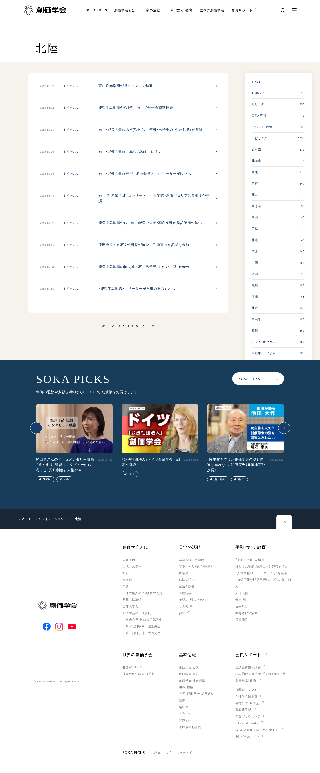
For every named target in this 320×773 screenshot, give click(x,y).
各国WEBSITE (132, 667)
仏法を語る (187, 586)
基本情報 (187, 654)
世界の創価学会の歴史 (138, 674)
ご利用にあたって (179, 752)
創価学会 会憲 (189, 667)
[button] (36, 428)
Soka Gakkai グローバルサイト (256, 730)
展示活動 (241, 606)
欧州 (131, 474)
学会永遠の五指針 (191, 560)
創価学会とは (124, 16)
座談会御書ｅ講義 (248, 667)
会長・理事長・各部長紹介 (196, 694)
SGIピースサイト (247, 736)
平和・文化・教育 (179, 16)
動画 (241, 479)
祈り (125, 573)
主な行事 (185, 593)
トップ (19, 519)
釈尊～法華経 (132, 600)
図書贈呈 (241, 620)
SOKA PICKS (96, 16)
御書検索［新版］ (246, 680)
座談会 (183, 573)
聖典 (125, 586)
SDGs (46, 479)
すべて (256, 81)
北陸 (78, 519)
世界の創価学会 (212, 16)
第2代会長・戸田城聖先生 (143, 626)
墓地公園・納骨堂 (247, 703)
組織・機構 (186, 687)
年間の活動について (193, 600)
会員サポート (251, 654)
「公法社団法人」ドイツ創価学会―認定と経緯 (151, 462)
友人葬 (183, 606)
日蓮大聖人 (130, 606)
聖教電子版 (243, 710)
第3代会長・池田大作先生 (143, 633)
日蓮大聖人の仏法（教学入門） (143, 593)
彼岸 (182, 613)
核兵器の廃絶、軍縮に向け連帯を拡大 (261, 566)
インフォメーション (49, 519)
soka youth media (246, 723)
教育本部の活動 (246, 613)
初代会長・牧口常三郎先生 (144, 620)
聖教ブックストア (248, 716)
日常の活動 (151, 16)
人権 (66, 479)
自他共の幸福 (132, 566)
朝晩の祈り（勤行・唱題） (195, 566)
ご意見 (156, 752)
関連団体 (185, 720)
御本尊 (127, 580)
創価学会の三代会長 (136, 613)
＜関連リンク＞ (246, 690)
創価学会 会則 (189, 674)
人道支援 (241, 593)
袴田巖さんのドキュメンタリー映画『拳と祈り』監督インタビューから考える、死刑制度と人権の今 (65, 465)
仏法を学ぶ (187, 580)
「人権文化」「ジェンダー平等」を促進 (261, 573)
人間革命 (128, 560)
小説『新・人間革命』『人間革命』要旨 (260, 674)
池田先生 (219, 479)
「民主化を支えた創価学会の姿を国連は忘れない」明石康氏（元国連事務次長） (236, 465)
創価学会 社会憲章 (192, 680)
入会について (188, 714)
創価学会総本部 (246, 696)
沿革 (182, 700)
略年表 (183, 707)
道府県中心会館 (190, 727)
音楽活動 (241, 600)
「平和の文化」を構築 (249, 560)
